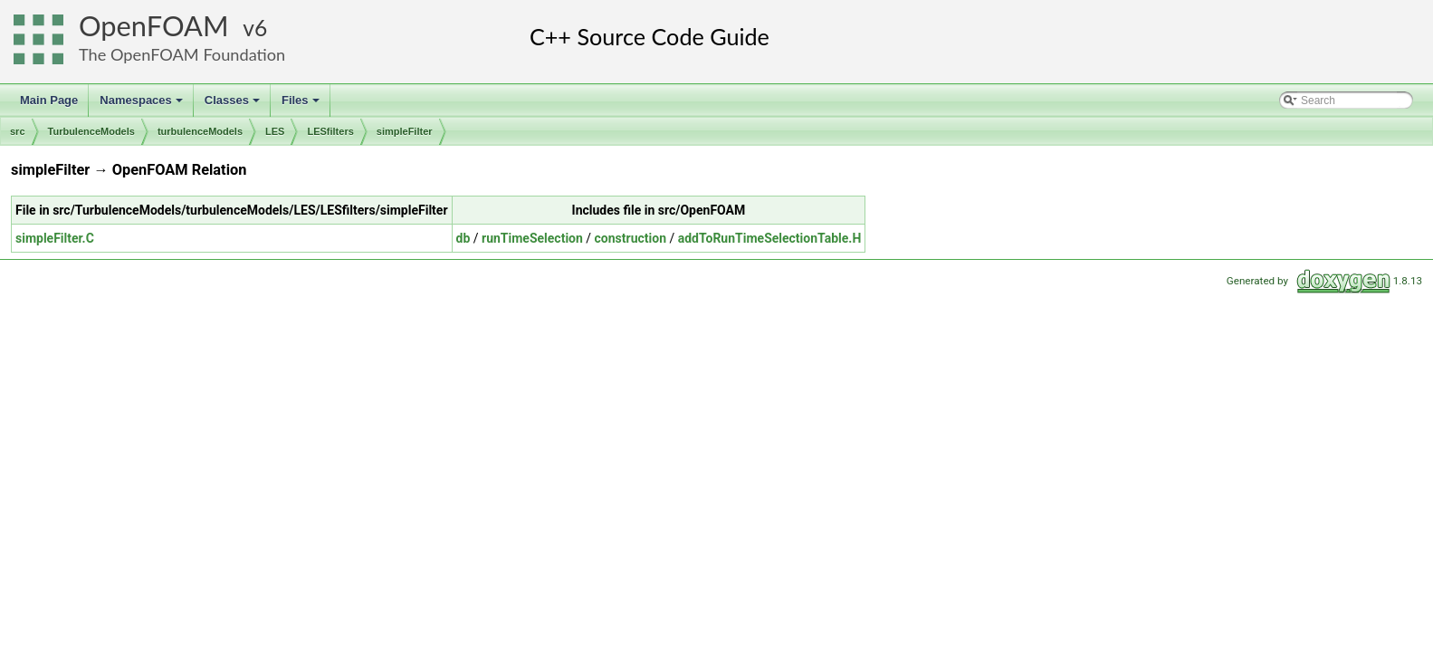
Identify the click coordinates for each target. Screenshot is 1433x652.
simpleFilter (405, 131)
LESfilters (330, 131)
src (17, 131)
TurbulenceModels (91, 131)
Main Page (49, 100)
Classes (234, 105)
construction (630, 238)
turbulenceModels (200, 131)
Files (302, 105)
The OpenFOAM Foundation (182, 54)
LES (274, 131)
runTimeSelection (532, 238)
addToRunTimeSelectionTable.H (770, 238)
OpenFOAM (154, 26)
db (463, 238)
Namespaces (143, 105)
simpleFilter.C (54, 238)
